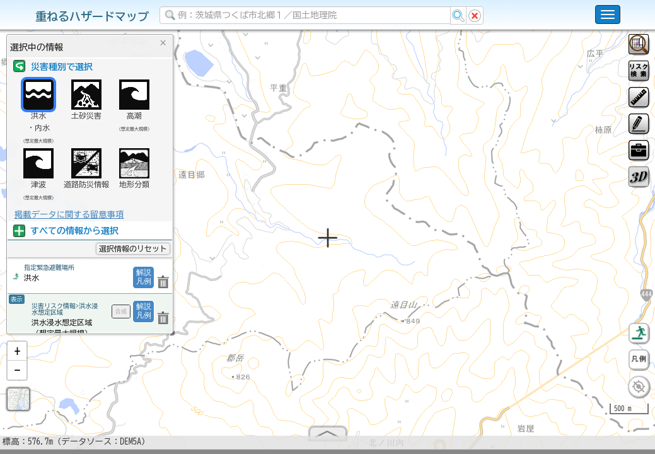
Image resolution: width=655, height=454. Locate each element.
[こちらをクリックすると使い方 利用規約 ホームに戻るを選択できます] (607, 14)
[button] (17, 356)
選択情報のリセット (133, 248)
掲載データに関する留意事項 (69, 214)
